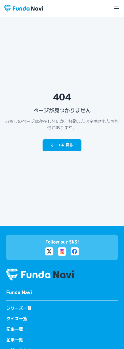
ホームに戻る (62, 144)
